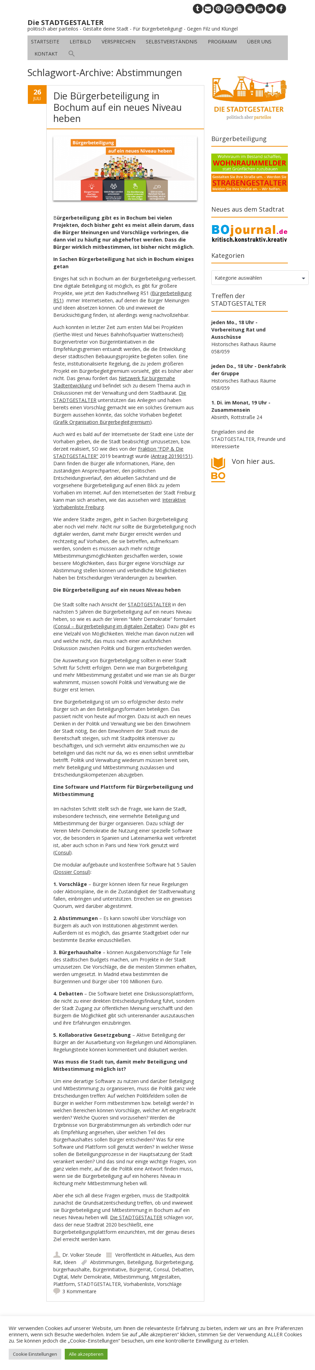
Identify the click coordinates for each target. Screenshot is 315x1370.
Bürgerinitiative (109, 1269)
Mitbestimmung (131, 1276)
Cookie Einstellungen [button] (35, 1354)
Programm (222, 41)
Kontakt (46, 53)
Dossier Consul (72, 872)
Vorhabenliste (139, 1284)
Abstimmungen (107, 1262)
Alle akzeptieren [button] (86, 1354)
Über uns (259, 41)
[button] (72, 54)
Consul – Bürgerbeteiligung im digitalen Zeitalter (109, 626)
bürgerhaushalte (71, 1269)
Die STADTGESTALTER (136, 1217)
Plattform (64, 1284)
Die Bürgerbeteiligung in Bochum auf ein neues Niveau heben (117, 107)
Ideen (70, 1262)
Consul (62, 852)
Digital (60, 1276)
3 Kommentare (79, 1291)
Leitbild (80, 41)
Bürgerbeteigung (173, 1262)
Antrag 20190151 (171, 456)
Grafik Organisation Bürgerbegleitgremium (102, 422)
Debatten (182, 1269)
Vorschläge (169, 1284)
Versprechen (118, 41)
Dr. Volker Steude (81, 1255)
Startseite (45, 41)
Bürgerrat (140, 1269)
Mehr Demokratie (90, 1276)
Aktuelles (162, 1255)
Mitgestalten (165, 1276)
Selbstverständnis (171, 41)
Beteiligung (139, 1262)
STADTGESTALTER (149, 604)
